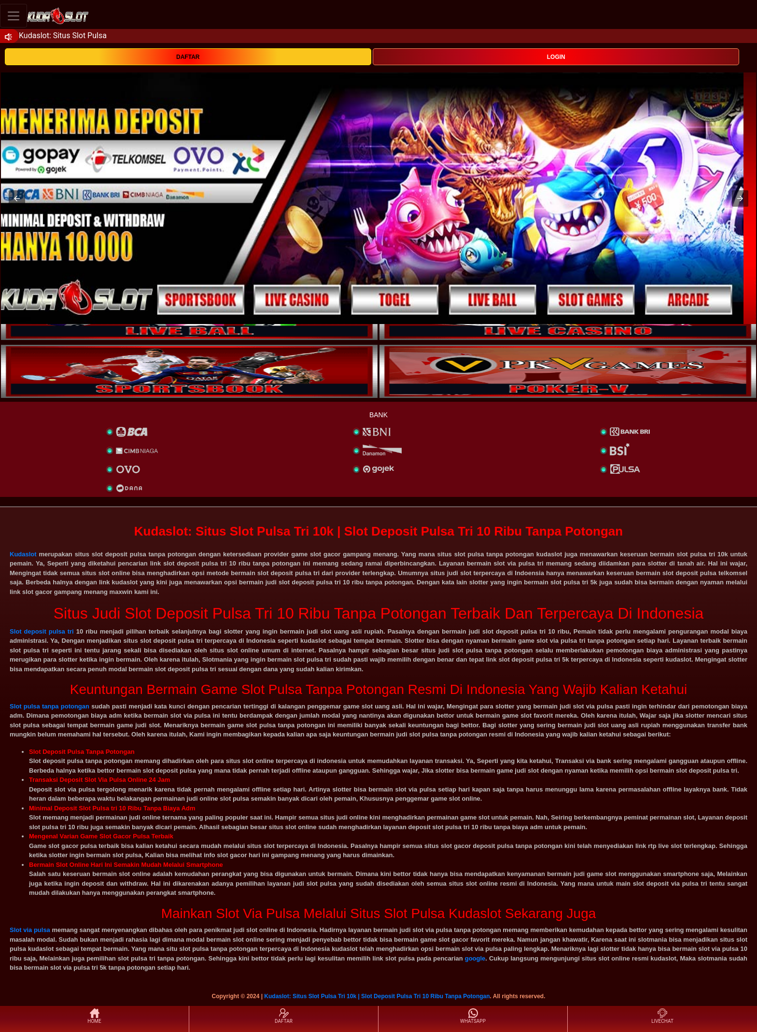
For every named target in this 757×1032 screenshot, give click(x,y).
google (475, 958)
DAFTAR (187, 57)
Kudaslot (23, 554)
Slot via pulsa (30, 929)
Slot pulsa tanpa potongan (49, 706)
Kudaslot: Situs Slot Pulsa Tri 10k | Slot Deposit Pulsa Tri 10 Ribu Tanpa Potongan (377, 996)
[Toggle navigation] (13, 16)
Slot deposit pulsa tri (42, 631)
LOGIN (556, 57)
